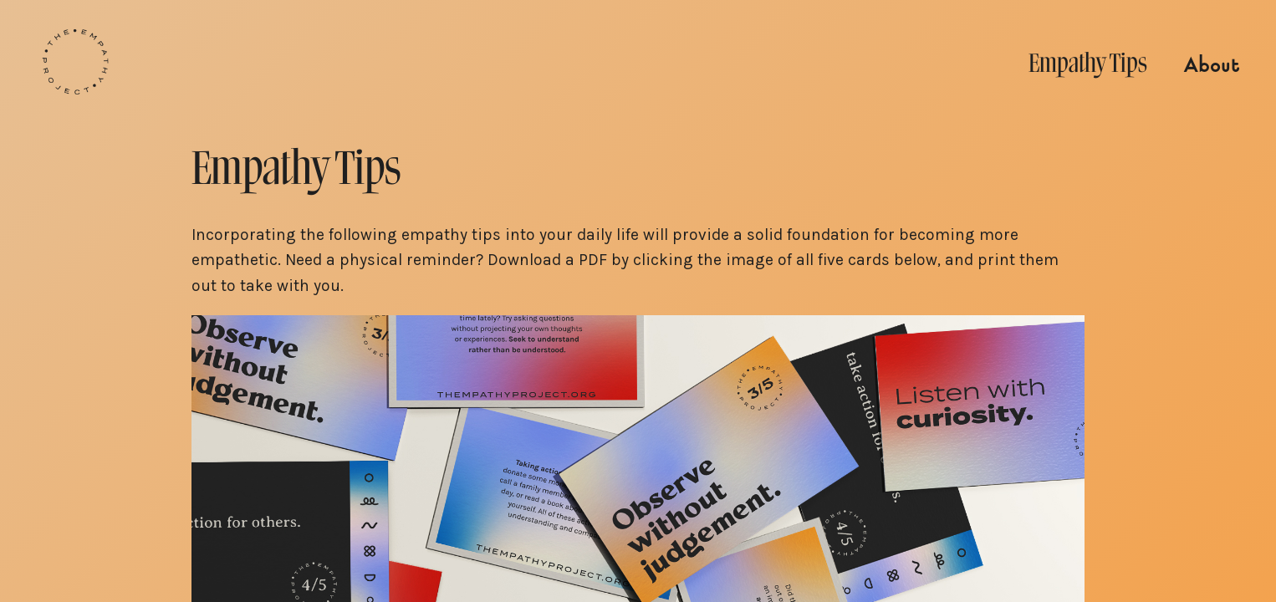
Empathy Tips (1087, 63)
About (1211, 65)
